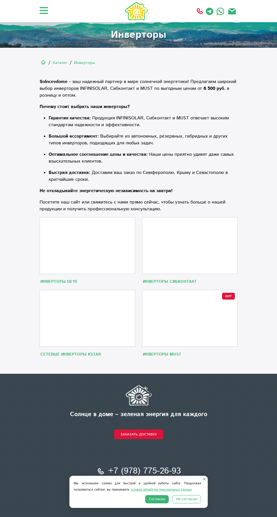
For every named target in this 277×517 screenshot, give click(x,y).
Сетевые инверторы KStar (70, 354)
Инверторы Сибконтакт (170, 282)
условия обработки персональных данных (161, 489)
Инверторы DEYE (59, 282)
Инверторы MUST (162, 354)
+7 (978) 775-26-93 (138, 471)
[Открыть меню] (44, 10)
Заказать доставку (138, 434)
